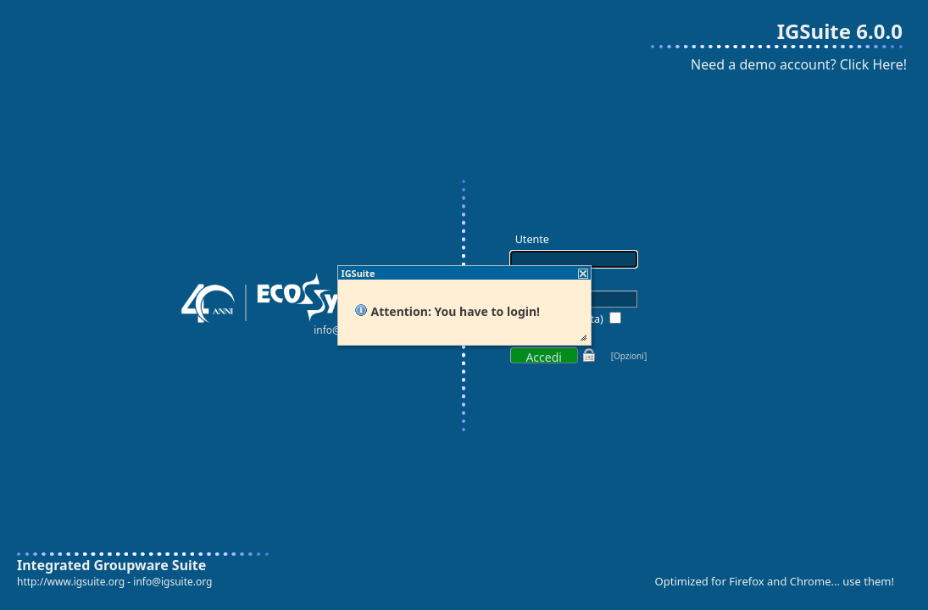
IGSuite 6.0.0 (840, 31)
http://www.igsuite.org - (75, 581)
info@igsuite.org (172, 581)
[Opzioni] (629, 356)
